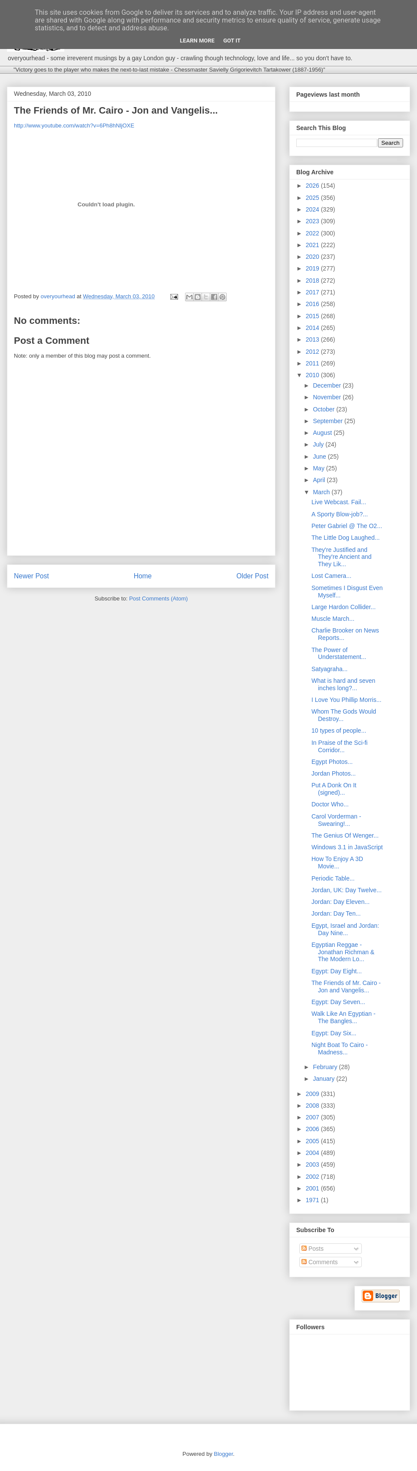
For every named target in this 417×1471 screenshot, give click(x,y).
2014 (313, 327)
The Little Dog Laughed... (345, 537)
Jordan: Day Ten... (336, 913)
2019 (313, 268)
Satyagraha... (329, 668)
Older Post (252, 576)
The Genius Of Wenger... (345, 835)
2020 (313, 256)
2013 (313, 339)
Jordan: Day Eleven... (340, 901)
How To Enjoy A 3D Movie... (337, 862)
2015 (313, 316)
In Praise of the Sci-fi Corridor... (339, 746)
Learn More (197, 40)
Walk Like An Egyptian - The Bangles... (343, 1017)
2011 (313, 363)
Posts (312, 1248)
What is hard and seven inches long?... (343, 684)
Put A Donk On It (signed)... (334, 789)
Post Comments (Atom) (158, 598)
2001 (313, 1188)
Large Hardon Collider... (343, 606)
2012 (313, 351)
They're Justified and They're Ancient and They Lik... (341, 557)
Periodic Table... (332, 878)
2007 (313, 1117)
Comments (319, 1262)
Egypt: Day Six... (333, 1033)
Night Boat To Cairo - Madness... (339, 1048)
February (326, 1066)
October (324, 409)
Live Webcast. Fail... (338, 502)
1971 (313, 1200)
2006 (313, 1128)
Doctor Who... (330, 804)
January (324, 1078)
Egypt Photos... (332, 761)
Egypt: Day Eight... (336, 971)
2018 (313, 280)
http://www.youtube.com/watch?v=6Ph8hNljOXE (74, 125)
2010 (313, 375)
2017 (313, 292)
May (319, 468)
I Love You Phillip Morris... (346, 699)
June (320, 456)
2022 (313, 233)
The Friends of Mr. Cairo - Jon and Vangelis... (346, 986)
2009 (313, 1093)
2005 (313, 1141)
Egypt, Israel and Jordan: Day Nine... (345, 929)
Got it (232, 40)
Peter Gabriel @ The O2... (346, 525)
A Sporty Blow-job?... (339, 514)
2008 (313, 1105)
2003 (313, 1164)
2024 (313, 209)
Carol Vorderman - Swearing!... (336, 820)
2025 (313, 197)
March (322, 492)
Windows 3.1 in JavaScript (347, 847)
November (327, 397)
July (319, 444)
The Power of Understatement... (338, 653)
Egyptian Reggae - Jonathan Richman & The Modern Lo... (342, 952)
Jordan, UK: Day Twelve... (346, 890)
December (327, 385)
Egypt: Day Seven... (338, 1001)
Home (143, 576)
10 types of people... (338, 730)
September (328, 420)
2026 (313, 185)
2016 (313, 303)
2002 (313, 1176)
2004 (313, 1152)
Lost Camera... (331, 575)
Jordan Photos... (333, 773)
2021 (313, 244)
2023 (313, 221)
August (323, 432)
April (320, 479)
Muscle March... (332, 618)
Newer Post (31, 576)
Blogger (223, 1454)
